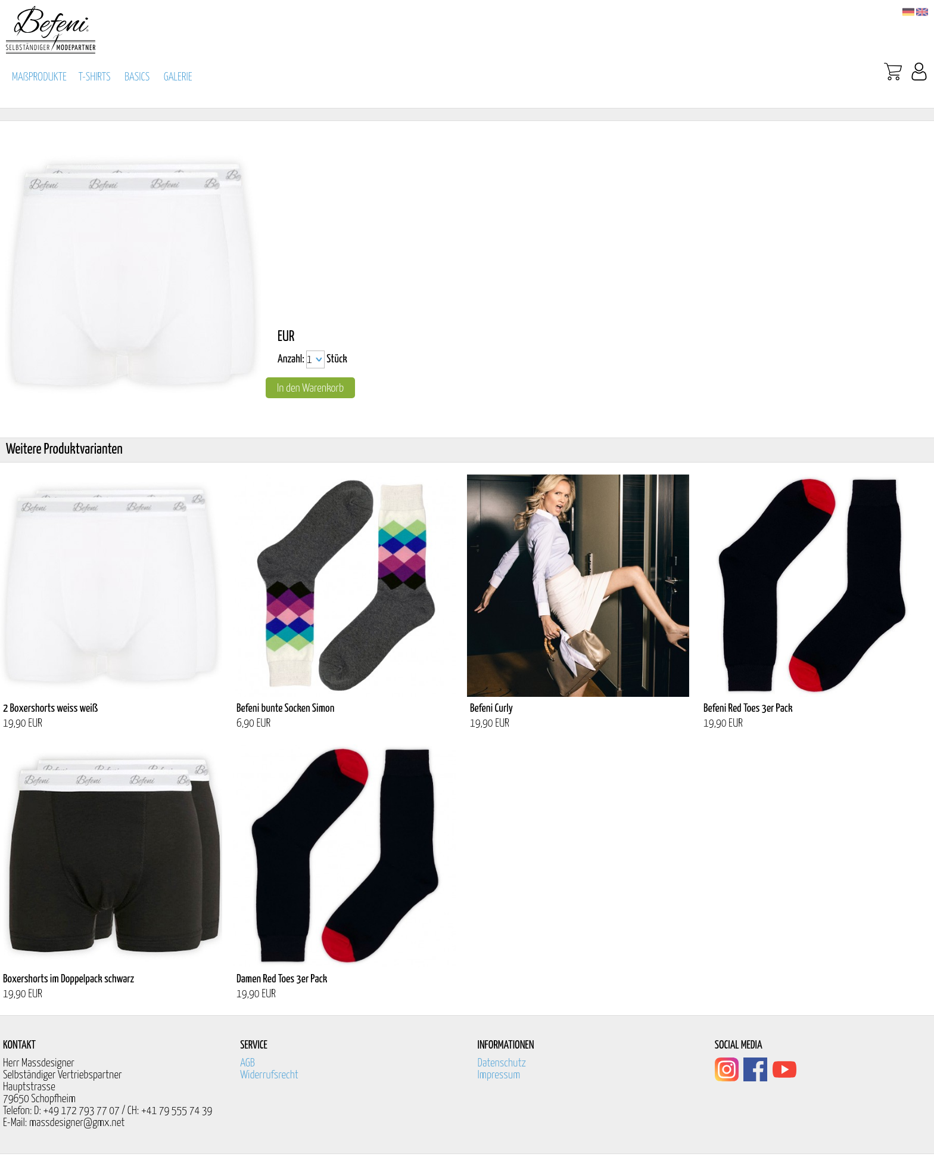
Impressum (499, 1075)
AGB (247, 1063)
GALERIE (178, 77)
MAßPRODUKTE (39, 77)
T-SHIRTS (95, 77)
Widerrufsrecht (269, 1075)
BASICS (137, 77)
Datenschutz (502, 1063)
